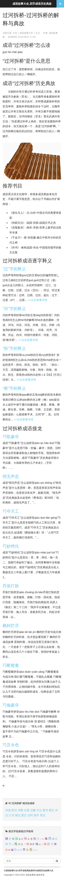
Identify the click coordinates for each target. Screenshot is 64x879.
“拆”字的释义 (14, 348)
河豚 (20, 810)
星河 (14, 810)
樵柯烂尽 (11, 625)
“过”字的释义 (14, 269)
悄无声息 (11, 476)
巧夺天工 (11, 511)
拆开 (36, 815)
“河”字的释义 (14, 308)
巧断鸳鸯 (11, 665)
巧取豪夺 (11, 436)
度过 (24, 815)
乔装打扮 (11, 586)
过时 (30, 815)
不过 (39, 810)
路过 (17, 815)
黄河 (45, 810)
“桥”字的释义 (14, 388)
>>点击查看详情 (37, 300)
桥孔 (51, 810)
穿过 (42, 815)
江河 (11, 815)
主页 (15, 33)
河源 (8, 810)
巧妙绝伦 (11, 546)
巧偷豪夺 (11, 705)
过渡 (26, 810)
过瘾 (33, 810)
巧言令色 (11, 745)
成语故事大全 (26, 33)
